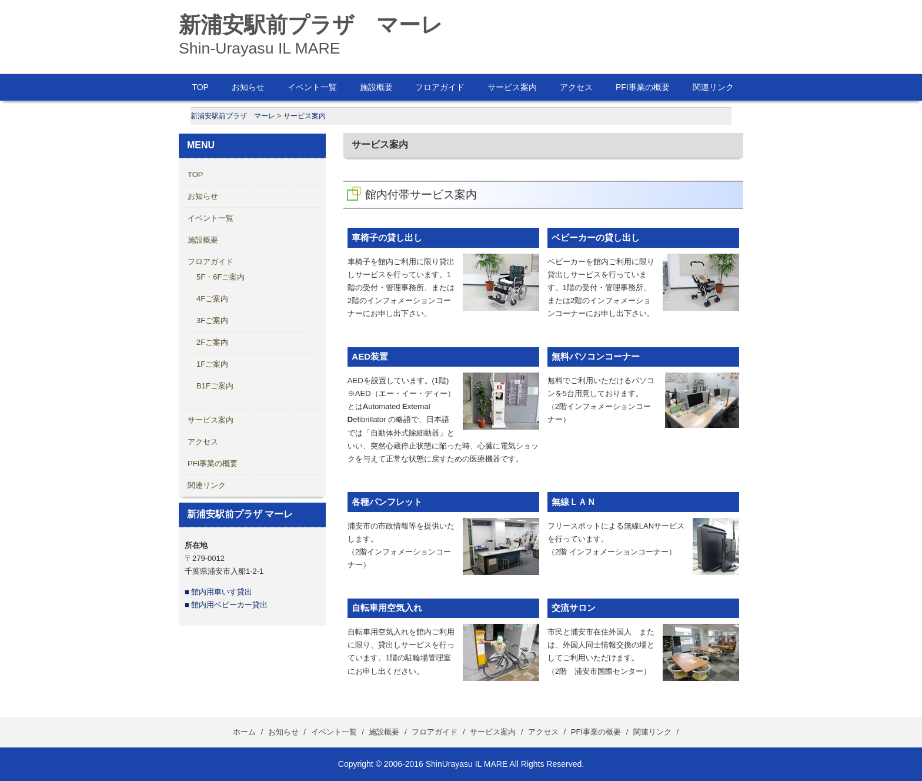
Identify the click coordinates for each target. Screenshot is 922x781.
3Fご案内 (212, 320)
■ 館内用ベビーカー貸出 (226, 604)
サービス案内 (512, 87)
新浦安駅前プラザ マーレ (311, 24)
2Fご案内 (212, 342)
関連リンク (713, 87)
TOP (200, 87)
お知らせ (248, 87)
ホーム (244, 731)
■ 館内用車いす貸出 (218, 591)
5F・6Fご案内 (220, 276)
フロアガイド (440, 87)
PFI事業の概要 (643, 87)
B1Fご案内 (214, 385)
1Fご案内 (212, 364)
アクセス (576, 87)
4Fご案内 (212, 298)
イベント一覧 (312, 87)
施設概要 (376, 87)
